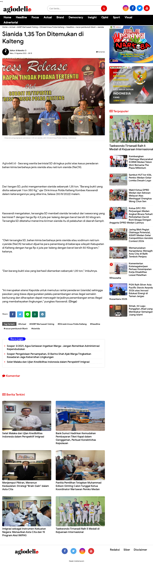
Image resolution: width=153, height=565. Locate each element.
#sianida (35, 328)
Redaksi (115, 549)
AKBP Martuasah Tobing (27, 27)
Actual (48, 17)
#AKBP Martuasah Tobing (41, 324)
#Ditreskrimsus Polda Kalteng (72, 324)
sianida (101, 27)
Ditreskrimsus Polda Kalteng (52, 27)
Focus (35, 17)
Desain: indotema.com (76, 561)
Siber (127, 549)
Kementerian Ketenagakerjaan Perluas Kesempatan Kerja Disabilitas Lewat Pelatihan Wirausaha (130, 270)
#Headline (95, 324)
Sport (116, 17)
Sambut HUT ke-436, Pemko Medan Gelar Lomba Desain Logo (140, 177)
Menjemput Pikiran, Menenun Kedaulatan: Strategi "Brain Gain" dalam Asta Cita (25, 486)
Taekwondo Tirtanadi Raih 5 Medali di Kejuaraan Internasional (78, 530)
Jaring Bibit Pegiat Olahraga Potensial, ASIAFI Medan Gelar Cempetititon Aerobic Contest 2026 (141, 235)
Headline (21, 17)
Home (7, 17)
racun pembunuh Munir (86, 27)
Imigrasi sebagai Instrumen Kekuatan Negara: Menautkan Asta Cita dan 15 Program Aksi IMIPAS (24, 532)
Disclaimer (140, 549)
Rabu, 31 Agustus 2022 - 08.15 (21, 53)
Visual (128, 17)
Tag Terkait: (9, 324)
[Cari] (147, 19)
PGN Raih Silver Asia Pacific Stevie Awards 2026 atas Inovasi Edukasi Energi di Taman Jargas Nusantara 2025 (131, 292)
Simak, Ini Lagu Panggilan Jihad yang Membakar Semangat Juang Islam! (141, 310)
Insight (92, 17)
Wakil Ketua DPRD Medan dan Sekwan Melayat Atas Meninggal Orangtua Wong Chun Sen (140, 195)
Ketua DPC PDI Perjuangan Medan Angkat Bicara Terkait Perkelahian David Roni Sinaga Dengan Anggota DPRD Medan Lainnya (131, 215)
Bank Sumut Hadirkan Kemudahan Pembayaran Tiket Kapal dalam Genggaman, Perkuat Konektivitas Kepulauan (76, 438)
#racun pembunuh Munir (16, 328)
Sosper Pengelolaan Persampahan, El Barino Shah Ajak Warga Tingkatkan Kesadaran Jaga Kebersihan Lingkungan (49, 355)
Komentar (100, 52)
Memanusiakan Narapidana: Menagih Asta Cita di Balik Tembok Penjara (141, 252)
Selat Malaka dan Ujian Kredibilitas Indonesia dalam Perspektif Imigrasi (48, 361)
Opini (104, 17)
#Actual (22, 324)
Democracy (76, 17)
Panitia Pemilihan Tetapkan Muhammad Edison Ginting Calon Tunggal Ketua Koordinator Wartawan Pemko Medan (78, 486)
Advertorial (11, 22)
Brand (60, 17)
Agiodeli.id (9, 163)
